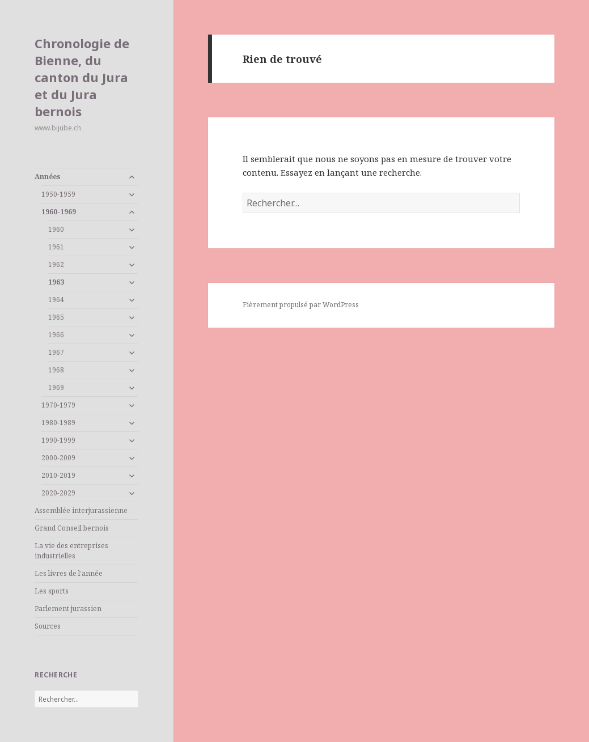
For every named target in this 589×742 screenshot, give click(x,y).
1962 (56, 264)
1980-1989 (58, 422)
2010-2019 (58, 475)
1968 (56, 370)
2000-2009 (58, 458)
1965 (56, 317)
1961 (56, 247)
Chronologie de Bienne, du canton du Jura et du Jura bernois (82, 77)
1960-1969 (58, 212)
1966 (56, 335)
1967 (56, 352)
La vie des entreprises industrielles (71, 551)
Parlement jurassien (68, 608)
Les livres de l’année (69, 573)
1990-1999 (58, 440)
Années (48, 176)
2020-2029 (58, 493)
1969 (56, 387)
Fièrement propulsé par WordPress (301, 304)
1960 (56, 229)
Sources (48, 626)
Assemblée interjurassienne (81, 510)
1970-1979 (58, 405)
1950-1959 (58, 194)
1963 (56, 282)
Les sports (52, 591)
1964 (56, 299)
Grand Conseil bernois (72, 528)
